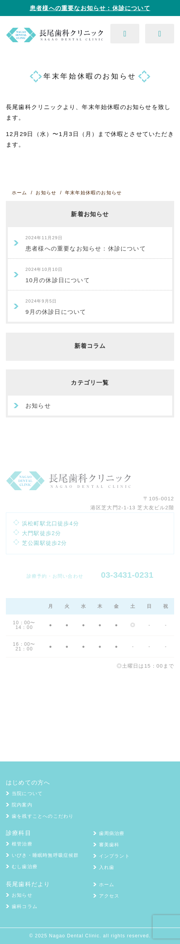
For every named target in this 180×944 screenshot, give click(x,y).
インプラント (114, 856)
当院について (27, 793)
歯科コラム (25, 906)
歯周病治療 (112, 833)
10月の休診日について (57, 275)
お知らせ (38, 405)
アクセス (109, 896)
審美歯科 (109, 844)
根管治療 (22, 844)
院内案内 (22, 805)
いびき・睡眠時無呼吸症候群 (45, 855)
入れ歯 (107, 867)
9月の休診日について (55, 307)
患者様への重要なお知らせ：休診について (90, 8)
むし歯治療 (25, 866)
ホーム (107, 884)
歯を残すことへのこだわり (43, 816)
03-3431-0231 (127, 574)
